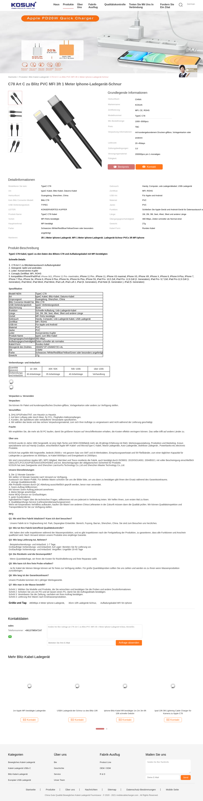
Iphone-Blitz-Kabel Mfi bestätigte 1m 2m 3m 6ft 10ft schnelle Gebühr (125, 712)
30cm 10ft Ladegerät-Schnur (82, 603)
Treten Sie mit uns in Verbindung (141, 6)
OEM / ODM (105, 768)
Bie (55, 762)
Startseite (30, 790)
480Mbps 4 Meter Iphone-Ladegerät (46, 603)
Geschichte (59, 768)
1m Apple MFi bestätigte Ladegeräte (29, 710)
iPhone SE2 (46, 276)
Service (57, 774)
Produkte (68, 4)
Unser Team (59, 780)
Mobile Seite (172, 790)
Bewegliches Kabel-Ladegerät (21, 762)
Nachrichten (91, 790)
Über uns (80, 6)
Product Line (105, 762)
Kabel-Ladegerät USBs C (19, 768)
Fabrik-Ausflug (93, 6)
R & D (102, 774)
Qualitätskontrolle (115, 4)
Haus (56, 4)
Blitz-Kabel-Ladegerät (18, 774)
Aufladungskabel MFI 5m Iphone (116, 603)
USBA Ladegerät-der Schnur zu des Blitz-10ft (77, 710)
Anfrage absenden (129, 642)
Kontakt (149, 166)
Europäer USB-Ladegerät (19, 780)
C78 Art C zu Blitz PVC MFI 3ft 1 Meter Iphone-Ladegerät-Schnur (79, 77)
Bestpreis (121, 166)
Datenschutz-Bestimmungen (141, 790)
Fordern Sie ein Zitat (167, 6)
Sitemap (112, 790)
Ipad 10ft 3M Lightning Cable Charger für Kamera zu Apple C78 (173, 712)
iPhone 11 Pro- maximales (66, 276)
